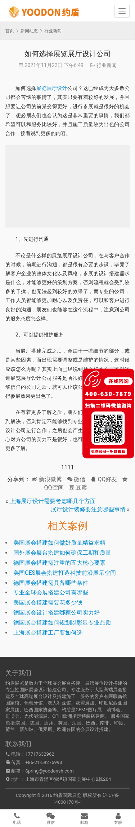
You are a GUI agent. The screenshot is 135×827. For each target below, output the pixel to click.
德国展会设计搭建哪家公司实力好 (56, 612)
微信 (76, 479)
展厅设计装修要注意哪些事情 (88, 509)
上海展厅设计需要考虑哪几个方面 (52, 501)
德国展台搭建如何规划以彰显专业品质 (62, 622)
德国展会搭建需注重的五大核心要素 (59, 562)
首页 (9, 30)
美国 (20, 723)
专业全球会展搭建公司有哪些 (50, 592)
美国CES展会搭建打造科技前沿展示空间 (64, 572)
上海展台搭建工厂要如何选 (47, 632)
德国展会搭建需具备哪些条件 (50, 582)
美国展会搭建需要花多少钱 (47, 602)
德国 (34, 723)
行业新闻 (106, 65)
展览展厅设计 (52, 88)
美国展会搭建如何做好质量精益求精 (59, 542)
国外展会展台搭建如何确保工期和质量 (62, 552)
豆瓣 (78, 487)
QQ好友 (103, 479)
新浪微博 (47, 479)
